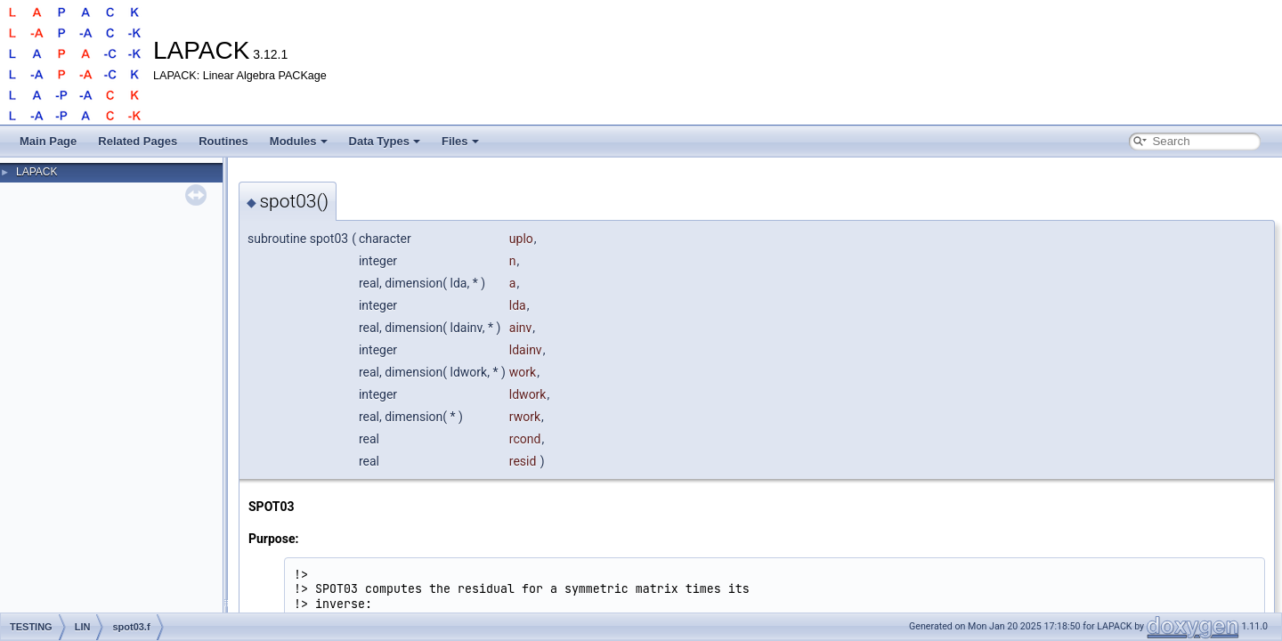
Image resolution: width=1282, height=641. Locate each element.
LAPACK (36, 172)
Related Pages (137, 141)
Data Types (384, 141)
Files (460, 141)
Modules (299, 141)
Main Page (48, 141)
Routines (223, 141)
